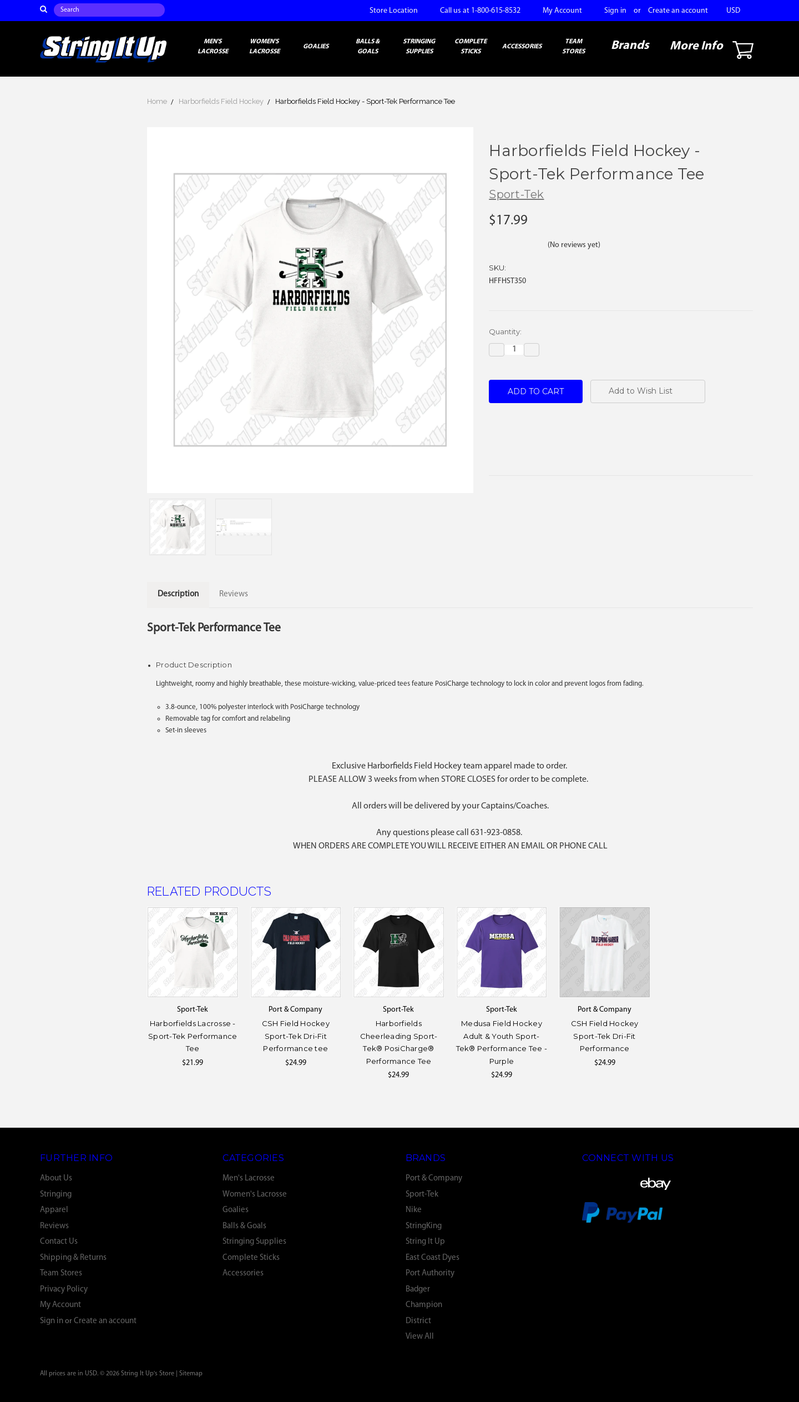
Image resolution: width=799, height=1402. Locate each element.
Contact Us (59, 1242)
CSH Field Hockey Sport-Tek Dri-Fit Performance (605, 1036)
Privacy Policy (64, 1289)
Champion (424, 1305)
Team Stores (573, 46)
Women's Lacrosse (264, 46)
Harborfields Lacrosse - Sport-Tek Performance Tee (192, 1036)
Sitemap (191, 1373)
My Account (562, 11)
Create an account (678, 11)
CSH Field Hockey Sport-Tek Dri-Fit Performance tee (296, 1036)
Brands (630, 45)
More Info (696, 46)
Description (178, 594)
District (418, 1321)
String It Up (425, 1242)
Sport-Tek (422, 1194)
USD (737, 11)
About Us (56, 1178)
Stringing (56, 1194)
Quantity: (505, 331)
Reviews (54, 1226)
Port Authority (430, 1273)
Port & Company (434, 1178)
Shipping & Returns (73, 1258)
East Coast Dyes (432, 1258)
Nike (414, 1210)
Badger (418, 1289)
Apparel (54, 1210)
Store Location (394, 11)
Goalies (315, 46)
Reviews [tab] (233, 594)
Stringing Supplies (419, 46)
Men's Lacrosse (213, 46)
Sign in (615, 11)
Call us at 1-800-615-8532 (480, 11)
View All (420, 1337)
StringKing (424, 1226)
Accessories (522, 46)
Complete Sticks (470, 46)
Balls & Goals (368, 46)
